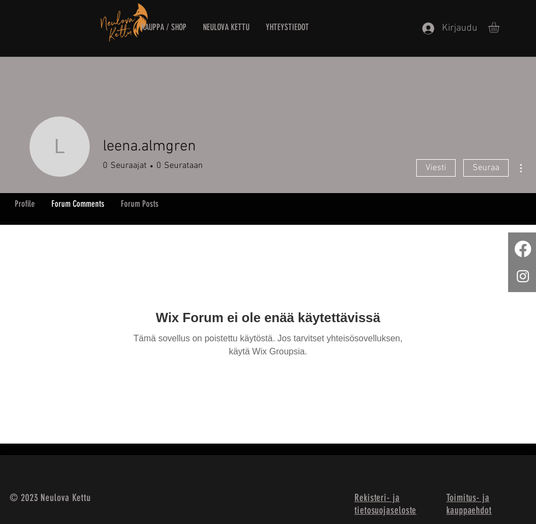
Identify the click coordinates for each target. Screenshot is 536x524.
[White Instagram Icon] (523, 276)
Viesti (436, 167)
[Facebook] (523, 249)
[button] (500, 27)
